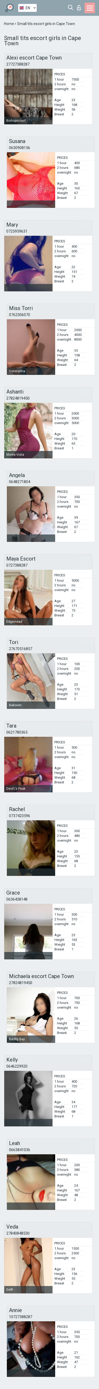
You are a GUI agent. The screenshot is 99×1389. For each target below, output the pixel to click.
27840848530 (18, 1233)
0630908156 (19, 147)
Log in (79, 8)
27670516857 (20, 648)
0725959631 (16, 231)
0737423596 (19, 815)
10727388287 (20, 1316)
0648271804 (19, 481)
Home (9, 24)
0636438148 (16, 899)
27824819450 (18, 398)
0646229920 (16, 1066)
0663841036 (19, 1149)
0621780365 (16, 732)
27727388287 (18, 64)
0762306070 (19, 314)
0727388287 (16, 565)
